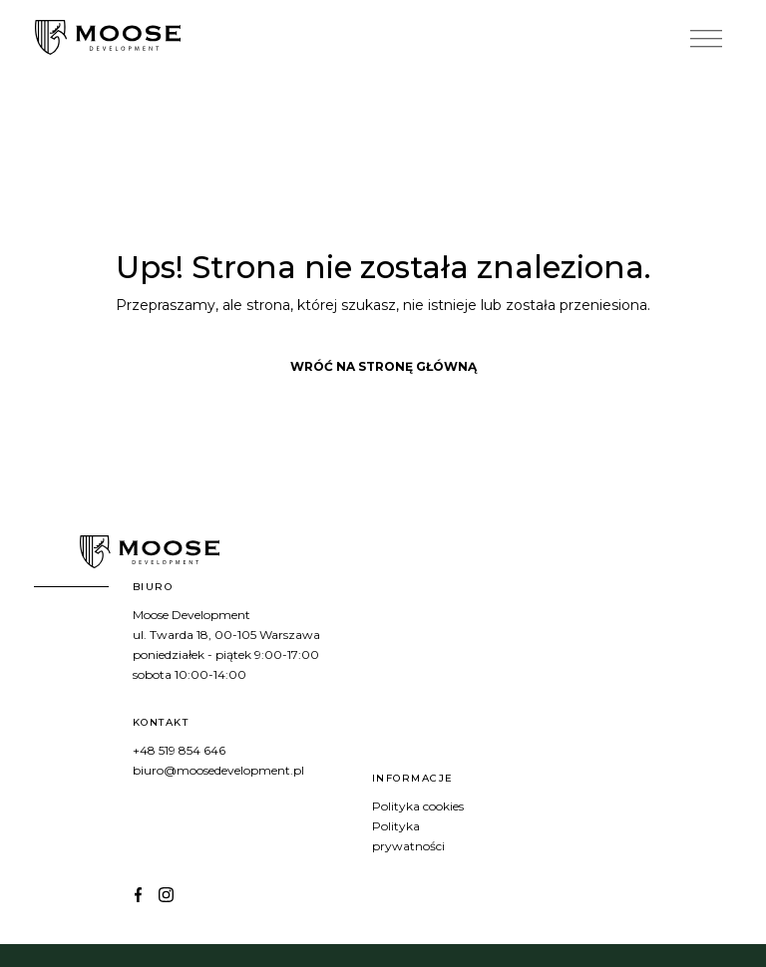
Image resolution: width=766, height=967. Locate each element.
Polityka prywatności (408, 835)
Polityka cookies (418, 806)
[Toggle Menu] (706, 39)
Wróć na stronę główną (383, 366)
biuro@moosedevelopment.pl (218, 770)
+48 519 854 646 (179, 750)
